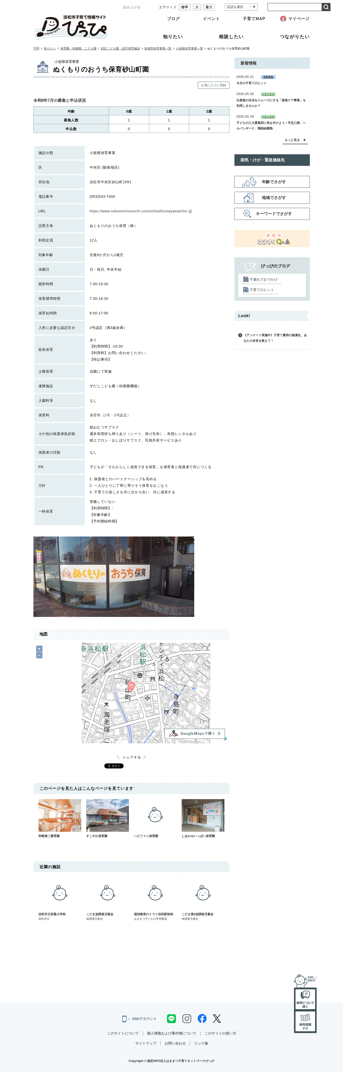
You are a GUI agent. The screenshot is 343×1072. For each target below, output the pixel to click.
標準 (184, 7)
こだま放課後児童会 (107, 899)
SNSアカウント (139, 1018)
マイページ (299, 19)
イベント (211, 19)
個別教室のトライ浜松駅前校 (155, 899)
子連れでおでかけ (264, 279)
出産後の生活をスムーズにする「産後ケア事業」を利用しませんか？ (271, 103)
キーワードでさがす (274, 214)
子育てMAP (254, 19)
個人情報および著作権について (171, 1033)
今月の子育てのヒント (251, 83)
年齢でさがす (274, 182)
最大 (209, 7)
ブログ (173, 19)
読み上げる (132, 7)
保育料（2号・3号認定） (110, 415)
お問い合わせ (175, 1043)
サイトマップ (145, 1043)
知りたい (50, 48)
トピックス (268, 94)
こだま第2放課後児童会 (203, 899)
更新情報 (268, 77)
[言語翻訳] (241, 7)
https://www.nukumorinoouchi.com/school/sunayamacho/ (141, 211)
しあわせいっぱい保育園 (203, 818)
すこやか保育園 (107, 818)
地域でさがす (274, 198)
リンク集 (201, 1043)
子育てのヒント (262, 290)
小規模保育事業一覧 (189, 48)
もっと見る (292, 140)
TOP (36, 48)
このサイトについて (123, 1033)
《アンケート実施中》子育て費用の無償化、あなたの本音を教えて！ (275, 338)
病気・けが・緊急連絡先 (262, 160)
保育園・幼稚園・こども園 (78, 48)
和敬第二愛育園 (59, 818)
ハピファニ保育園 (155, 818)
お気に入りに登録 (213, 85)
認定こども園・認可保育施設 (120, 48)
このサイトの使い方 (220, 1033)
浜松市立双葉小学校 (59, 899)
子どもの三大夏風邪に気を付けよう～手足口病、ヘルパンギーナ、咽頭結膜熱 (271, 125)
